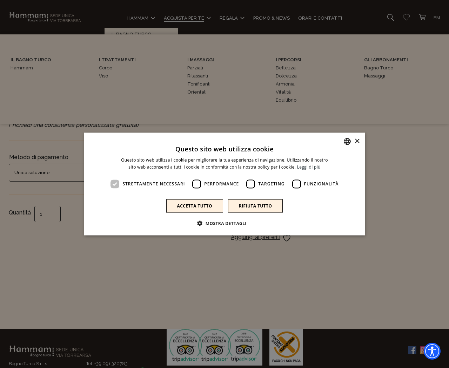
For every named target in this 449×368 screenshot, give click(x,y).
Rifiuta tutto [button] (255, 206)
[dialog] (224, 184)
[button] (224, 222)
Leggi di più (309, 167)
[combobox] (347, 141)
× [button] (357, 141)
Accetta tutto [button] (194, 206)
